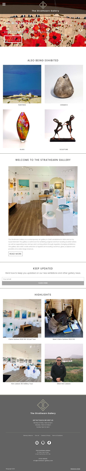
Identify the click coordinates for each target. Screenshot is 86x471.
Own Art (37, 435)
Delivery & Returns (28, 435)
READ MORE (15, 253)
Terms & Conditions (57, 435)
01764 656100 (43, 458)
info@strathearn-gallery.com (43, 460)
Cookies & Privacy (45, 435)
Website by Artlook (75, 469)
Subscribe (43, 283)
